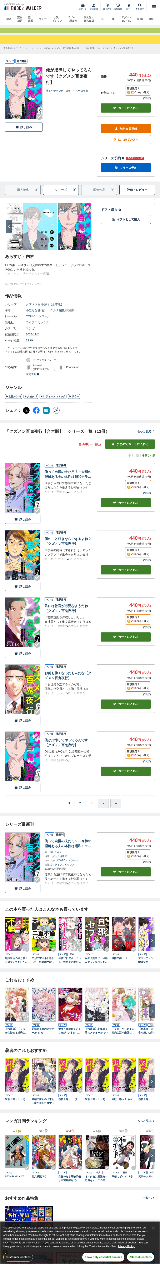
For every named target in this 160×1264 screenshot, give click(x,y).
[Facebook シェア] (36, 414)
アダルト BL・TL (126, 19)
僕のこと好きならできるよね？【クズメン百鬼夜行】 (68, 545)
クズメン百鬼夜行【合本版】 (45, 308)
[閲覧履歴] (118, 6)
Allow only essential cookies (103, 1257)
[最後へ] (115, 807)
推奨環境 (33, 378)
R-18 (140, 19)
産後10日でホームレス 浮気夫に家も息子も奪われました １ (69, 964)
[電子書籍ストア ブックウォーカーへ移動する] (19, 52)
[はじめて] (107, 6)
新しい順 (148, 459)
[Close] (153, 1228)
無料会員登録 (126, 133)
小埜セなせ (57, 94)
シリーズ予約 (113, 162)
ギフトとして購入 (126, 223)
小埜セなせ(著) (35, 314)
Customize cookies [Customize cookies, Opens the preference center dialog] (18, 1257)
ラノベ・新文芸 (73, 19)
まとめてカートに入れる (130, 448)
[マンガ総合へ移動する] (45, 52)
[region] (80, 1242)
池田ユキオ (56, 855)
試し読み (23, 131)
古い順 (133, 459)
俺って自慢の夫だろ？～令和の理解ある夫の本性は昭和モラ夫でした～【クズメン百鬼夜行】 (68, 478)
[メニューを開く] (153, 6)
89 (29, 344)
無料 (151, 19)
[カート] (129, 6)
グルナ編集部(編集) (62, 314)
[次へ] (9, 230)
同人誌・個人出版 (89, 19)
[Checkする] (39, 120)
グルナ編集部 (80, 94)
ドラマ (74, 400)
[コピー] (56, 414)
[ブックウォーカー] (22, 6)
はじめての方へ (126, 143)
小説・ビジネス (57, 19)
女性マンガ (13, 400)
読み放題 (19, 19)
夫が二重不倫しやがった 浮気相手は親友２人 (43, 964)
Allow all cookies (140, 1257)
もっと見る (146, 435)
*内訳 (147, 102)
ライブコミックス (37, 326)
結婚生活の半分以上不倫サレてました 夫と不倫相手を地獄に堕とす (16, 964)
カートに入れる (126, 112)
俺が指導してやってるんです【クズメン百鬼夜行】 (66, 746)
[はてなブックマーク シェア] (46, 414)
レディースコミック (53, 400)
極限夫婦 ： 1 (119, 962)
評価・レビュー (137, 193)
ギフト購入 (111, 213)
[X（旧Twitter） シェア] (26, 414)
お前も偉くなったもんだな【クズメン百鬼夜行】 (68, 679)
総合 (8, 19)
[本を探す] (140, 6)
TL (113, 19)
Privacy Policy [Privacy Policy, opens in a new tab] (126, 1246)
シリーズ (65, 194)
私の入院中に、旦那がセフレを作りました (96, 964)
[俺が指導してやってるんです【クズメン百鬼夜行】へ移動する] (110, 52)
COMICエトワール (38, 320)
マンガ (42, 19)
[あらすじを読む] (48, 273)
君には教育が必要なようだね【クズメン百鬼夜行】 (66, 612)
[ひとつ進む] (103, 807)
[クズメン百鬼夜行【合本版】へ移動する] (67, 52)
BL (102, 19)
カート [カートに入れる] (126, 506)
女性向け (30, 400)
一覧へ (149, 1202)
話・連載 (30, 19)
